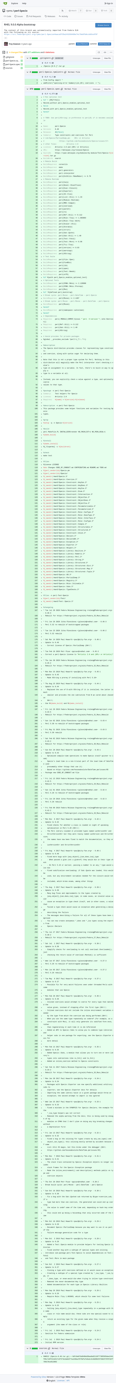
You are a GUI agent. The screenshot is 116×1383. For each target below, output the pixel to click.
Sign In (109, 3)
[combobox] (99, 52)
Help (24, 3)
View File (107, 58)
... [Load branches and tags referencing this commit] (5, 38)
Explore (14, 3)
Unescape (96, 58)
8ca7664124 (82, 44)
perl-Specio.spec (50, 89)
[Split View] (105, 52)
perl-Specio (20, 10)
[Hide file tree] (3, 52)
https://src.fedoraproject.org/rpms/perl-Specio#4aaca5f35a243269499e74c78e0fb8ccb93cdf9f (51, 34)
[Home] (5, 3)
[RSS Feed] (62, 10)
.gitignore (45, 58)
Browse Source (103, 25)
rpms (9, 10)
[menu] (111, 52)
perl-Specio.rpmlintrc (51, 72)
